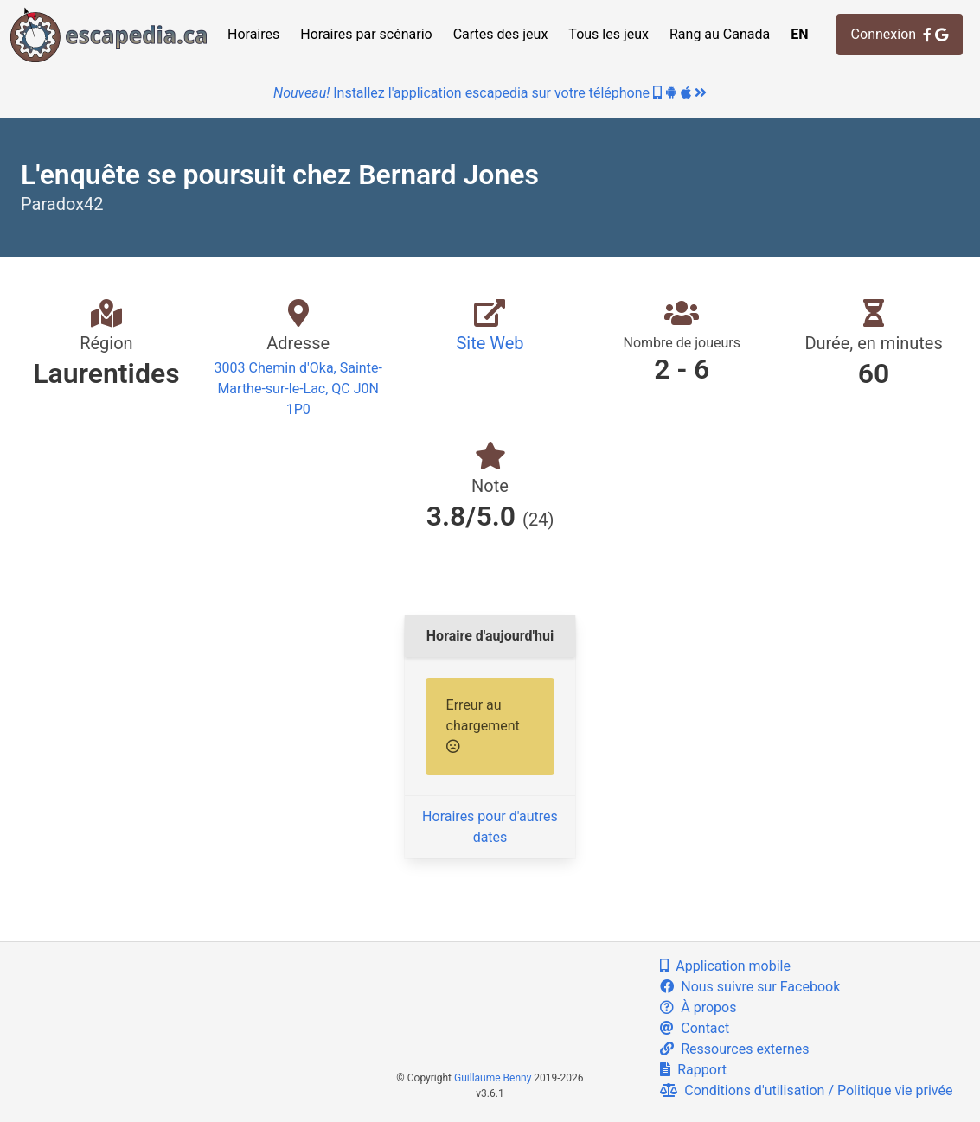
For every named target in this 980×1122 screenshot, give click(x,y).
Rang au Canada (719, 34)
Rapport (693, 1069)
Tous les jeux (608, 34)
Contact (694, 1028)
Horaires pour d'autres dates (490, 826)
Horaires (253, 34)
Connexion (899, 34)
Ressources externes (734, 1049)
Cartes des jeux (500, 34)
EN (799, 34)
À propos (698, 1007)
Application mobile (725, 966)
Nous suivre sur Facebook (750, 987)
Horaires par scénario (366, 34)
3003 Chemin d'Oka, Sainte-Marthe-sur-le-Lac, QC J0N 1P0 (298, 389)
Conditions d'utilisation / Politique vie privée (806, 1090)
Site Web (489, 343)
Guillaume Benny (492, 1078)
